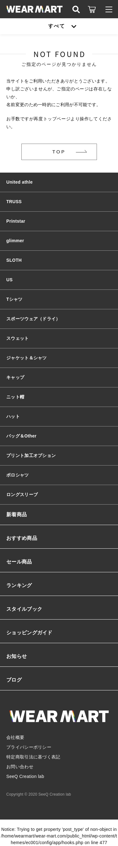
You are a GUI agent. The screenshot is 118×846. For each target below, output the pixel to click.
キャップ (15, 377)
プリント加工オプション (31, 455)
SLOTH (14, 260)
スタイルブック (24, 609)
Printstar (15, 221)
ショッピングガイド (29, 632)
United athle (19, 182)
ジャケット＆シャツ (26, 357)
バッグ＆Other (21, 435)
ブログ (14, 680)
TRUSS (14, 201)
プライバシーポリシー (28, 747)
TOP (59, 151)
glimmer (15, 240)
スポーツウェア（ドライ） (33, 318)
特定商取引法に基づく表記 (33, 756)
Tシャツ (14, 299)
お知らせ (16, 656)
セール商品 (19, 561)
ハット (13, 416)
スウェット (17, 338)
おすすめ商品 (21, 538)
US (9, 279)
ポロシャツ (17, 474)
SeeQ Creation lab (25, 776)
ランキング (19, 585)
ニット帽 (15, 396)
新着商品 (16, 514)
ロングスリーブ (22, 494)
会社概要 (15, 737)
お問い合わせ (19, 766)
